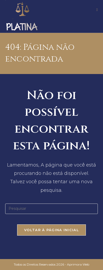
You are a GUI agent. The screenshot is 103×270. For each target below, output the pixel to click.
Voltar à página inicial (51, 230)
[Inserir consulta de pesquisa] (51, 209)
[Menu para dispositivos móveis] (97, 9)
